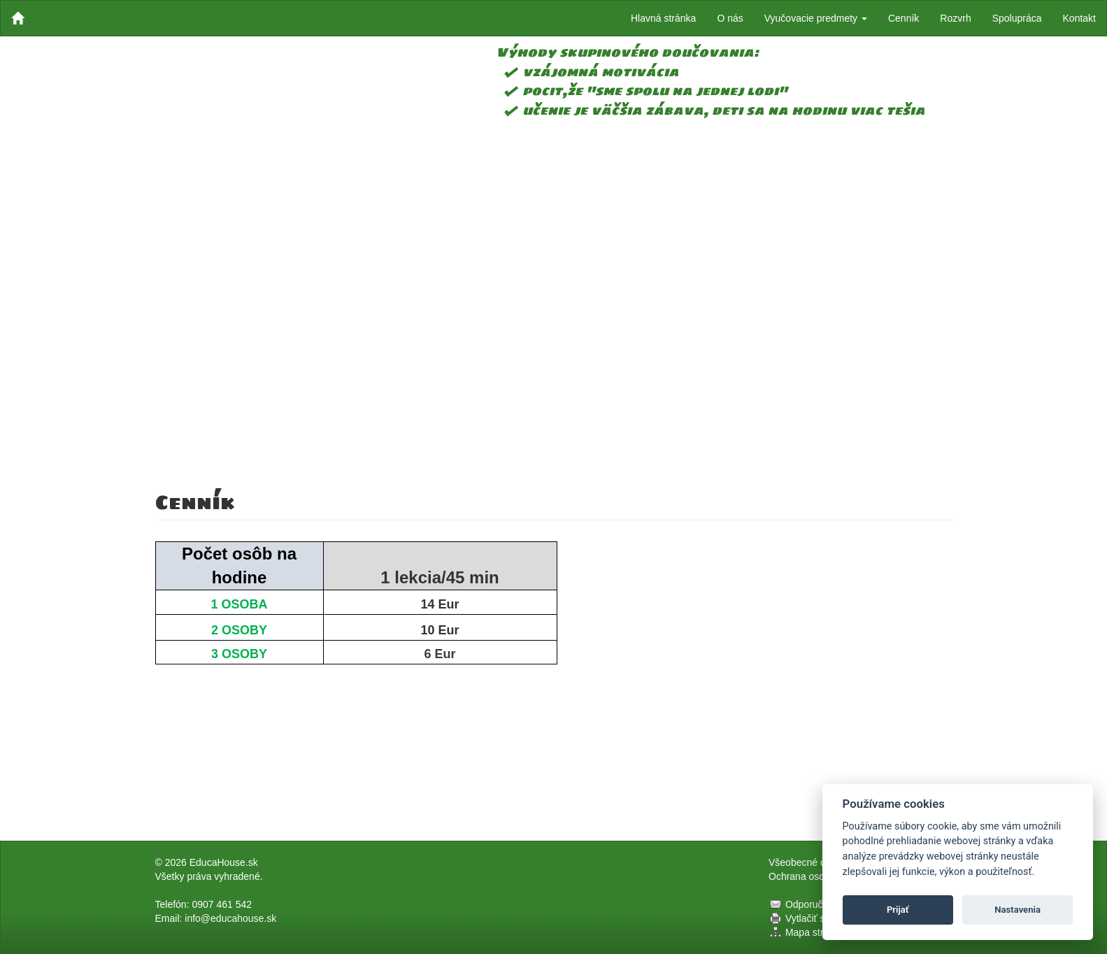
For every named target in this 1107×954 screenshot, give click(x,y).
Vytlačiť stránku (818, 918)
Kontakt (1079, 18)
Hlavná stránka (663, 18)
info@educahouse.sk (230, 918)
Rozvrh (955, 18)
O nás (730, 18)
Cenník (903, 18)
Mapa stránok (815, 932)
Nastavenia (1017, 909)
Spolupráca (1017, 18)
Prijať (898, 909)
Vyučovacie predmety (815, 18)
